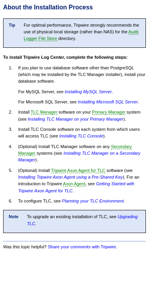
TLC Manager (44, 112)
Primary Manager (109, 112)
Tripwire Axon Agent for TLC (78, 170)
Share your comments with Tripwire (82, 246)
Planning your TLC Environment (93, 201)
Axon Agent (74, 183)
